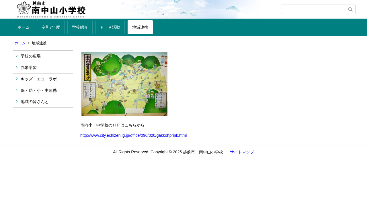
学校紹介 (80, 27)
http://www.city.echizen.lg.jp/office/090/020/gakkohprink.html (133, 135)
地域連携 (140, 27)
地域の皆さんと (35, 101)
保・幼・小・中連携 (39, 90)
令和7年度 (51, 27)
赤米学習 (29, 67)
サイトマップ (242, 152)
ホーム (23, 27)
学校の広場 (31, 56)
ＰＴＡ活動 (110, 27)
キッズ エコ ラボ (39, 79)
